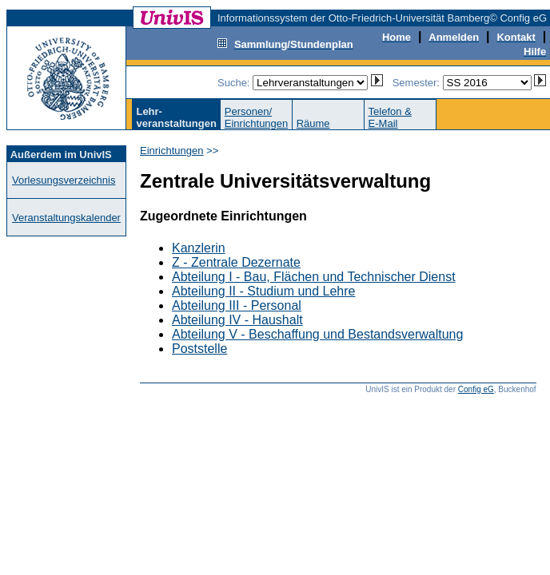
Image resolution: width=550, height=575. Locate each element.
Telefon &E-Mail (390, 117)
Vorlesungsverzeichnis (63, 180)
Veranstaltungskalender (66, 218)
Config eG (476, 389)
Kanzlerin (198, 248)
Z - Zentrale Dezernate (236, 262)
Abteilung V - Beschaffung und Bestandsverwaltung (317, 334)
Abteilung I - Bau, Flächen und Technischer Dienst (314, 277)
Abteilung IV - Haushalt (237, 320)
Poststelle (199, 348)
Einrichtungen (172, 151)
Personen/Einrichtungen (257, 117)
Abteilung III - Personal (236, 305)
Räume (313, 123)
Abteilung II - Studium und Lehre (263, 291)
